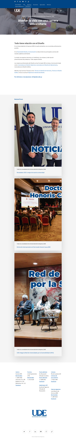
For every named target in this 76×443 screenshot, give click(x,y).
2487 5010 (55, 397)
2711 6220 (31, 379)
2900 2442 (19, 377)
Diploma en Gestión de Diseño (36, 72)
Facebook (18, 385)
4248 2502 (43, 379)
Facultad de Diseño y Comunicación (26, 52)
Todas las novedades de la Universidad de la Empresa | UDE (38, 16)
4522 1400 (55, 379)
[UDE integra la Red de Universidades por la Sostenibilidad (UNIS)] (38, 304)
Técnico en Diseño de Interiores (43, 70)
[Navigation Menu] (61, 11)
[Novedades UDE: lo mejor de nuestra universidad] (38, 140)
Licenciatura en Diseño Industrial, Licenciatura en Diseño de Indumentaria (37, 65)
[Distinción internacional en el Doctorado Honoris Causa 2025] (38, 214)
